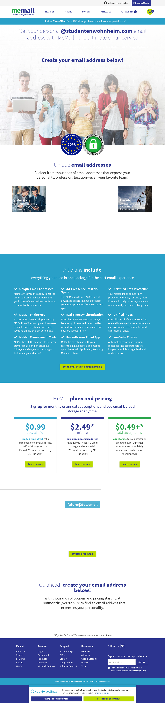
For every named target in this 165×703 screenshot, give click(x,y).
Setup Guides (66, 662)
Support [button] (86, 11)
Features (20, 658)
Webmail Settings (46, 666)
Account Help (66, 651)
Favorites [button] (129, 11)
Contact (63, 658)
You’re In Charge (122, 337)
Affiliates (85, 655)
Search (19, 655)
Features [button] (49, 11)
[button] (150, 12)
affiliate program (82, 553)
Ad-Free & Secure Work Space (79, 290)
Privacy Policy (89, 681)
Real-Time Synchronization (82, 315)
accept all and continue (108, 698)
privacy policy (103, 693)
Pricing (19, 662)
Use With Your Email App (80, 337)
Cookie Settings (89, 658)
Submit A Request (68, 666)
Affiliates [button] (106, 11)
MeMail (63, 681)
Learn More (35, 464)
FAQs (62, 655)
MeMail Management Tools (35, 337)
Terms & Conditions (102, 681)
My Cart (19, 666)
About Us (20, 651)
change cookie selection (56, 698)
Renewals (42, 662)
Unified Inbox (120, 315)
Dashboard (43, 655)
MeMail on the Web (29, 315)
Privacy (84, 662)
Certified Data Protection (128, 289)
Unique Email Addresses (33, 289)
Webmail (85, 651)
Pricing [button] (68, 11)
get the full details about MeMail (82, 366)
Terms (84, 666)
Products (42, 658)
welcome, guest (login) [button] (116, 3)
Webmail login (141, 3)
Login (40, 651)
